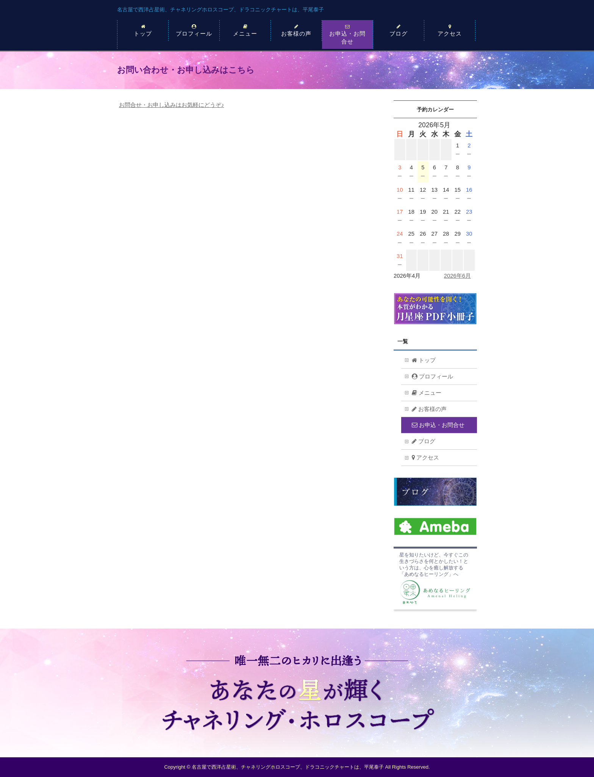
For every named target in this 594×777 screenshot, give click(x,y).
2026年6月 (457, 276)
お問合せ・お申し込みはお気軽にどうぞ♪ (171, 105)
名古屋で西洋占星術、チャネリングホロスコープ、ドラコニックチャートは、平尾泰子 (220, 9)
